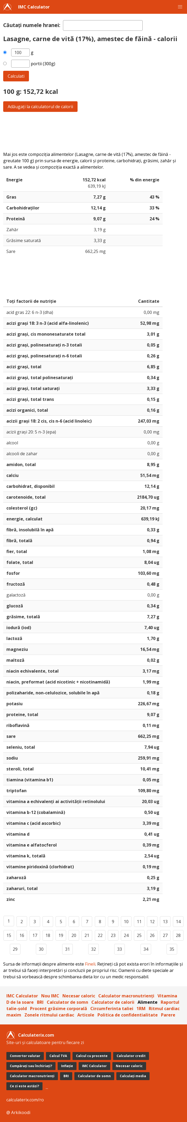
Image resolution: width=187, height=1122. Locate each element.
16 (21, 935)
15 (8, 935)
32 (93, 949)
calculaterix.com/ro (25, 1100)
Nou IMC (50, 996)
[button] (180, 7)
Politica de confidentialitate (127, 1015)
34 (145, 949)
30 (41, 949)
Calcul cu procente (92, 1056)
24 (126, 935)
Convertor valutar (25, 1056)
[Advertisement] (93, 131)
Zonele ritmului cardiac (49, 1015)
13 (165, 921)
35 (171, 949)
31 (67, 949)
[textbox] (103, 25)
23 (113, 935)
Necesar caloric (78, 996)
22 (100, 935)
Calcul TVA (58, 1056)
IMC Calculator (34, 7)
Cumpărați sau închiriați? (31, 1066)
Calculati (16, 76)
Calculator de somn (67, 1002)
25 (139, 935)
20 (73, 935)
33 (119, 949)
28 (178, 935)
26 (152, 935)
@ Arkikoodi (18, 1112)
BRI (40, 1002)
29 (15, 949)
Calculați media (133, 1076)
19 (60, 935)
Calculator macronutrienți (126, 996)
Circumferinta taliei (111, 1008)
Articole (85, 1015)
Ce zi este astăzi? (24, 1086)
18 (47, 935)
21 (86, 935)
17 (34, 935)
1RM (141, 1008)
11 (139, 921)
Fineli (90, 964)
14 (178, 921)
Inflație (67, 1066)
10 (126, 921)
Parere (168, 1015)
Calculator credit (131, 1056)
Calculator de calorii (112, 1002)
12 (152, 921)
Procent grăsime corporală (58, 1008)
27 (165, 935)
